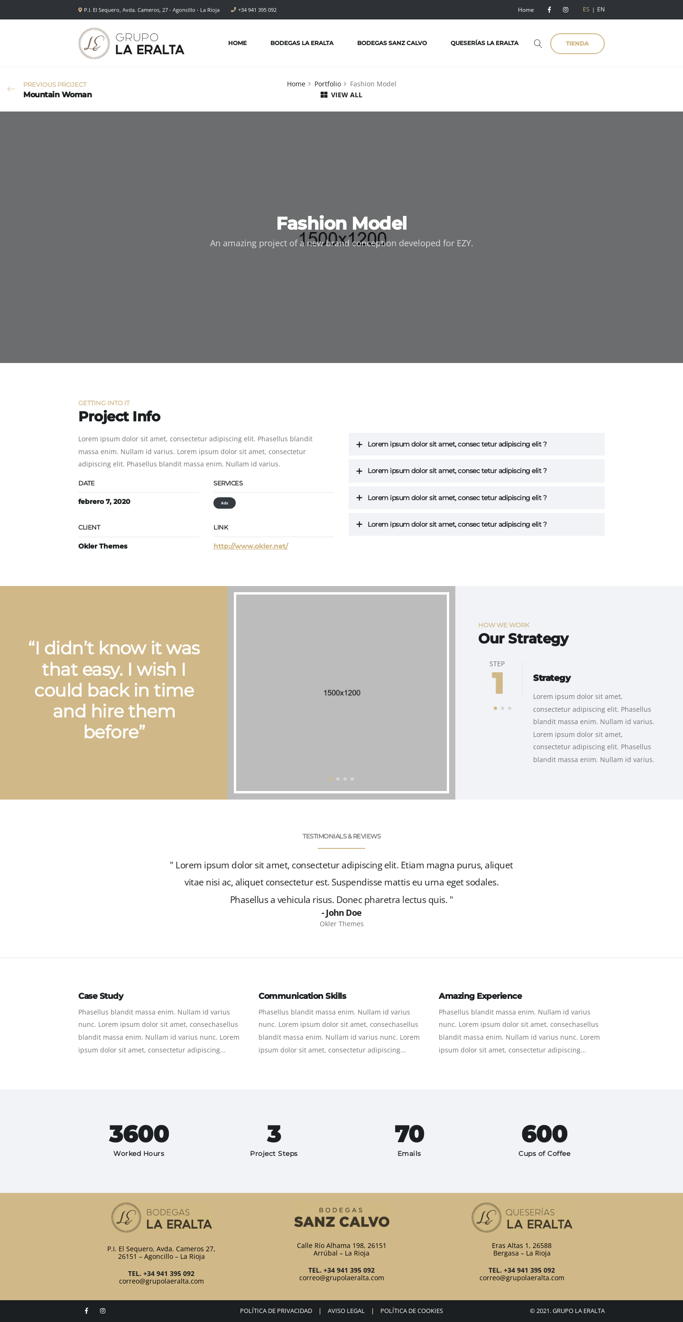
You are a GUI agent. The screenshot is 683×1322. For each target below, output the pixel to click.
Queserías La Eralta (481, 43)
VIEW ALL (341, 94)
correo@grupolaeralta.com (161, 1280)
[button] (330, 778)
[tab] (477, 444)
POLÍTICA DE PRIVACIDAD (276, 1310)
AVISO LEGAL (346, 1310)
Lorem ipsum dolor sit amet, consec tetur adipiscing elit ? (457, 444)
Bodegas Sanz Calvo (388, 43)
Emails (409, 1153)
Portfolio (327, 83)
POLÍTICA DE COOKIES (411, 1310)
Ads (224, 502)
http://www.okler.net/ (250, 546)
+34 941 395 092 (257, 10)
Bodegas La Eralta (298, 43)
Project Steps (274, 1153)
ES (586, 9)
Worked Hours (138, 1153)
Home (526, 10)
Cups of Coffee (544, 1153)
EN (601, 9)
